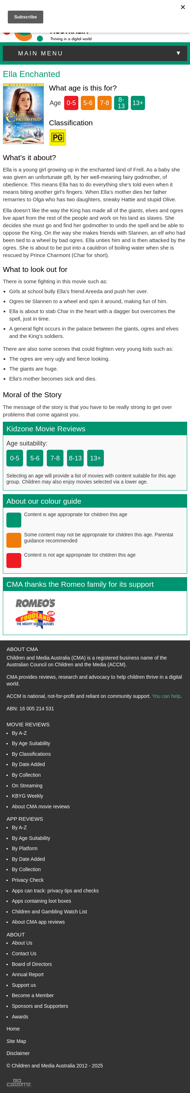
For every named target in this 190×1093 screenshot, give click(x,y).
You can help (166, 696)
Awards (20, 1017)
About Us (22, 943)
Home (12, 1029)
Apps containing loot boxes (41, 901)
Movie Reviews (28, 724)
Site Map (16, 1041)
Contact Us (24, 953)
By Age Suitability (31, 743)
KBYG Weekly (27, 796)
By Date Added (28, 764)
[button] (95, 53)
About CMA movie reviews (40, 806)
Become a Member (33, 995)
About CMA (22, 649)
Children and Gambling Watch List (49, 911)
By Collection (26, 775)
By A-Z (19, 733)
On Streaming (27, 785)
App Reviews (24, 819)
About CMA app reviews (38, 922)
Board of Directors (32, 964)
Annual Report (28, 974)
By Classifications (31, 754)
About (15, 934)
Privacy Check (27, 880)
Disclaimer (17, 1053)
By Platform (24, 848)
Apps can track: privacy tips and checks (55, 890)
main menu (100, 53)
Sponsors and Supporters (40, 1006)
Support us (24, 985)
